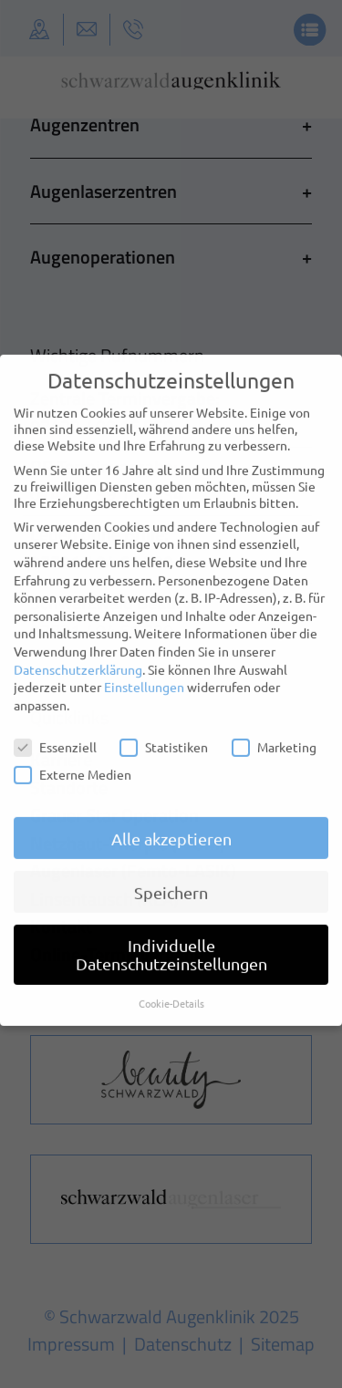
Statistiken (163, 734)
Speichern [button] (171, 879)
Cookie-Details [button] (171, 990)
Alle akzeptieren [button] (171, 825)
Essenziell (55, 734)
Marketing (274, 734)
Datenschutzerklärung (78, 656)
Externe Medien (72, 761)
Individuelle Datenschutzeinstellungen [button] (171, 942)
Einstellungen (144, 674)
